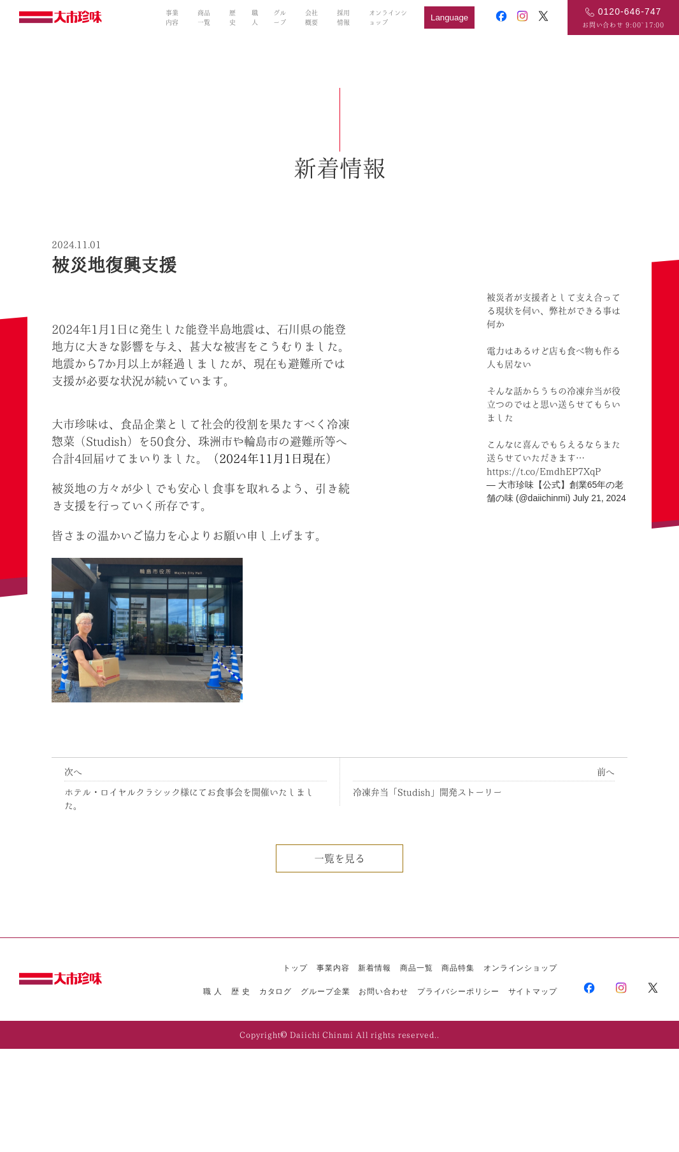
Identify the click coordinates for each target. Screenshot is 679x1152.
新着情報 (374, 968)
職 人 (212, 991)
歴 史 (240, 991)
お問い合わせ (383, 991)
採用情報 (343, 17)
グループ (279, 17)
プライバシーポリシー (458, 991)
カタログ (275, 991)
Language (449, 17)
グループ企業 (325, 991)
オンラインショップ (388, 17)
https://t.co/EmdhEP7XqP (544, 471)
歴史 (232, 17)
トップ (295, 968)
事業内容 (172, 17)
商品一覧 (203, 17)
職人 (255, 17)
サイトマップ (532, 991)
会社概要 (311, 17)
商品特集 (458, 968)
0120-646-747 (630, 11)
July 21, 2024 (599, 498)
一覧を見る (339, 858)
